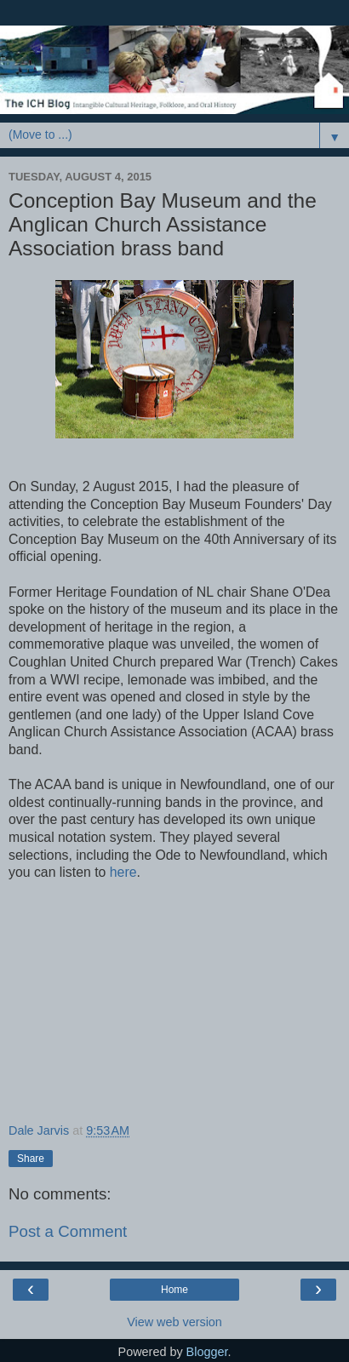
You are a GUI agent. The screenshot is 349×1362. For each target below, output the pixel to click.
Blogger (207, 1352)
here (123, 872)
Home (174, 1290)
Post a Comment (68, 1231)
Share (30, 1159)
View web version (174, 1322)
